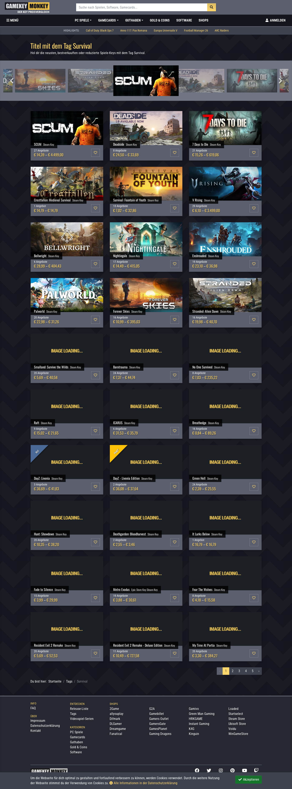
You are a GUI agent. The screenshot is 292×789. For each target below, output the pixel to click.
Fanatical (116, 734)
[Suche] (141, 7)
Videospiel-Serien (82, 719)
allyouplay (116, 714)
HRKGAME (196, 719)
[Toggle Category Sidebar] (12, 20)
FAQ (33, 708)
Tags (69, 681)
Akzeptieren (248, 779)
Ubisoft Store (237, 724)
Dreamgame (118, 729)
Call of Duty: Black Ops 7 (100, 30)
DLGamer (116, 724)
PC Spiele (76, 732)
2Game (114, 709)
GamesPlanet (158, 729)
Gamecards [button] (107, 20)
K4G (191, 729)
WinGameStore (238, 734)
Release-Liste (79, 709)
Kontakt (35, 731)
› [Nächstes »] (258, 671)
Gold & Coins (160, 20)
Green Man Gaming (201, 714)
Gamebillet (156, 714)
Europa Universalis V (165, 30)
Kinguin (194, 734)
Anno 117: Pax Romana (133, 30)
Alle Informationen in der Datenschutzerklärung (143, 783)
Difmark (115, 719)
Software (184, 20)
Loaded (233, 709)
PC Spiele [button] (82, 20)
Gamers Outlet (159, 719)
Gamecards (77, 737)
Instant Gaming (199, 724)
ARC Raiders (222, 30)
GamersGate (157, 724)
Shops (203, 20)
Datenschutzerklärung (45, 726)
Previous (12, 81)
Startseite (54, 681)
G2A (152, 709)
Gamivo (194, 709)
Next (280, 81)
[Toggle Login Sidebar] (275, 20)
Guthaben (76, 742)
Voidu (232, 729)
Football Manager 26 (196, 30)
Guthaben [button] (133, 20)
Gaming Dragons (160, 734)
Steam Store (236, 719)
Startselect (235, 714)
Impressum (37, 721)
